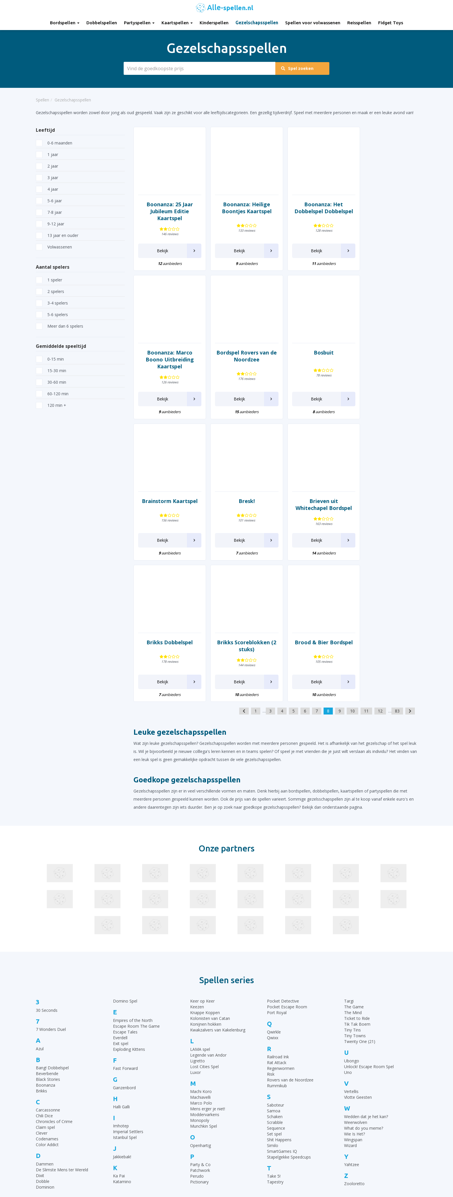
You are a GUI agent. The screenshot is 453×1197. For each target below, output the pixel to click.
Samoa (273, 969)
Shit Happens (279, 998)
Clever (41, 991)
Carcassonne (48, 968)
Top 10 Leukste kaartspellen (354, 1121)
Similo (272, 1004)
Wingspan (353, 998)
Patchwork (200, 1029)
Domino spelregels (248, 1135)
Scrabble (275, 980)
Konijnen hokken (205, 883)
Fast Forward (125, 927)
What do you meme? (363, 986)
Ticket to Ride (357, 877)
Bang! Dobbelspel (52, 926)
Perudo (197, 1035)
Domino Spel (125, 859)
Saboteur (275, 963)
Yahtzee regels (244, 1128)
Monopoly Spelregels (250, 1150)
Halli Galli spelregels (249, 1121)
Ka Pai (119, 1034)
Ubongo (351, 919)
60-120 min (52, 393)
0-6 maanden (54, 143)
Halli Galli (121, 965)
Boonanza (45, 944)
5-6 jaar (49, 200)
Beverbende (47, 932)
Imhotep (121, 984)
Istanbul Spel (125, 996)
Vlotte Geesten (358, 956)
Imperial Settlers (128, 990)
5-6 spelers (52, 314)
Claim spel (45, 986)
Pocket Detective (283, 859)
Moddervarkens (204, 973)
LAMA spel (200, 908)
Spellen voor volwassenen (312, 22)
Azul (40, 907)
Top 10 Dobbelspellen (349, 1114)
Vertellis (351, 950)
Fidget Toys (390, 22)
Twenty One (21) (359, 900)
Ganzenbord (124, 946)
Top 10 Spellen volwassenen (355, 1143)
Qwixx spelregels (246, 1143)
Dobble (42, 1040)
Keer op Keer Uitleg (249, 1157)
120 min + (51, 405)
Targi (349, 859)
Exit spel (120, 902)
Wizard (350, 1004)
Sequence (276, 986)
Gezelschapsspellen (256, 22)
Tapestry (275, 1040)
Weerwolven (355, 980)
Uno (348, 931)
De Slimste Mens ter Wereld (62, 1028)
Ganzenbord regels (248, 1114)
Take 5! (274, 1035)
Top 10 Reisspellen (346, 1135)
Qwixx (272, 896)
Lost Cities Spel (204, 925)
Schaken (275, 975)
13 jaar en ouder (57, 235)
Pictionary (199, 1040)
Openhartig (200, 1004)
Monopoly (199, 979)
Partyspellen (139, 22)
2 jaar (47, 166)
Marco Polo (201, 961)
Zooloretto (354, 1042)
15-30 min (51, 370)
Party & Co (200, 1023)
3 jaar (47, 177)
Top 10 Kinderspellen (348, 1106)
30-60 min (51, 382)
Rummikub (277, 944)
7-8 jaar (49, 212)
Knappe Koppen (205, 871)
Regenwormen (280, 927)
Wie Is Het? (354, 992)
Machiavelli (200, 956)
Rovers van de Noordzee (290, 938)
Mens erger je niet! (207, 967)
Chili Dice (44, 974)
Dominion (45, 1045)
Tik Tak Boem (357, 883)
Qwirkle (274, 890)
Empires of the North (133, 879)
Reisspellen (359, 22)
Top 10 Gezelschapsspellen (353, 1099)
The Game (354, 865)
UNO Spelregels (245, 1106)
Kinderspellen (214, 22)
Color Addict (47, 1003)
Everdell (120, 896)
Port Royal (277, 871)
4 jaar (47, 189)
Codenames (47, 997)
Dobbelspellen (101, 22)
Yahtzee (351, 1023)
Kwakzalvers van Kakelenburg (217, 888)
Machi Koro (201, 950)
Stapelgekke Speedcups (289, 1015)
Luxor (195, 931)
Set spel (274, 992)
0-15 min (50, 359)
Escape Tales (125, 890)
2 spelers (50, 291)
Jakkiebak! (122, 1015)
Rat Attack (276, 921)
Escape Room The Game (136, 885)
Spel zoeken (299, 68)
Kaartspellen (177, 22)
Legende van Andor (208, 913)
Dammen (44, 1022)
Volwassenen (54, 247)
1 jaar (47, 154)
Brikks (41, 949)
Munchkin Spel (203, 985)
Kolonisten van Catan (210, 877)
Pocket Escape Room (287, 865)
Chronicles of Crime (54, 980)
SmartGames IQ (282, 1009)
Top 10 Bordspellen (346, 1092)
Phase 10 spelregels (249, 1164)
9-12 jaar (50, 223)
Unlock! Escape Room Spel (369, 925)
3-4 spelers (52, 303)
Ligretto (197, 919)
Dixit (40, 1034)
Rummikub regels (247, 1099)
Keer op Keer (202, 859)
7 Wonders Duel (51, 888)
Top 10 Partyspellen (347, 1128)
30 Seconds (46, 869)
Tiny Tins (352, 888)
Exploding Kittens (129, 908)
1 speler (49, 279)
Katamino (122, 1040)
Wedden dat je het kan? (366, 975)
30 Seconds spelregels (251, 1092)
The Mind (353, 871)
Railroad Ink (278, 915)
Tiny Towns (355, 894)
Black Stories (48, 938)
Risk (270, 933)
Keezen (197, 865)
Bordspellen (64, 22)
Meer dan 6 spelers (59, 326)
